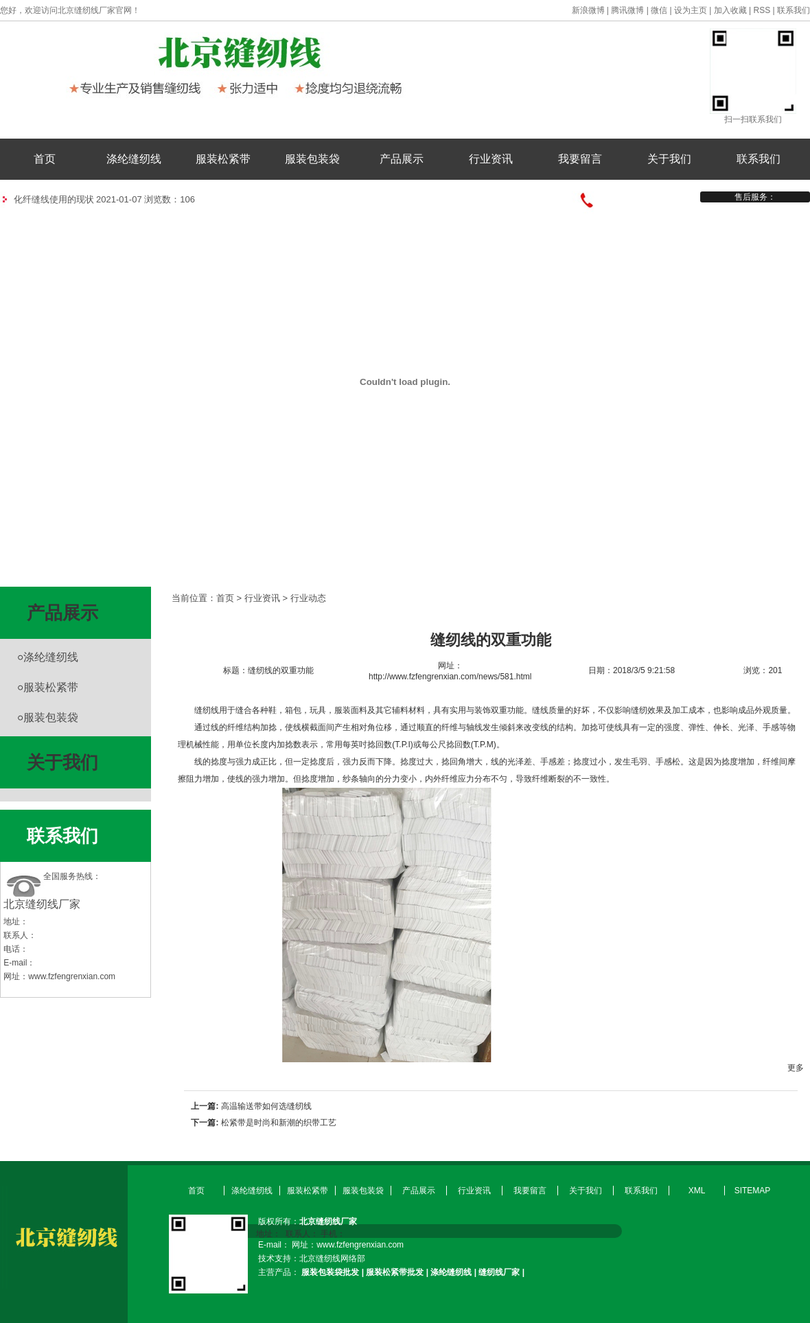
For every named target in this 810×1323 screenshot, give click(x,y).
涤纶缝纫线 (133, 159)
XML (697, 1190)
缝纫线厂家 (499, 1272)
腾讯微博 (627, 10)
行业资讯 (491, 159)
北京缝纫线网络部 (332, 1258)
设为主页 (690, 10)
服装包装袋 (312, 159)
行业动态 (308, 598)
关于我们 (669, 159)
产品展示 (402, 159)
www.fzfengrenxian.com (71, 976)
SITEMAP (752, 1190)
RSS (762, 10)
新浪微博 (588, 10)
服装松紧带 (223, 159)
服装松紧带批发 (395, 1272)
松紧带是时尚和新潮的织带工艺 (278, 1122)
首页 (45, 159)
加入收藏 (730, 10)
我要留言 (580, 159)
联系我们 (793, 10)
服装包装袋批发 (330, 1272)
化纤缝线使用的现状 (54, 199)
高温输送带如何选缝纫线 (266, 1106)
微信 (659, 10)
